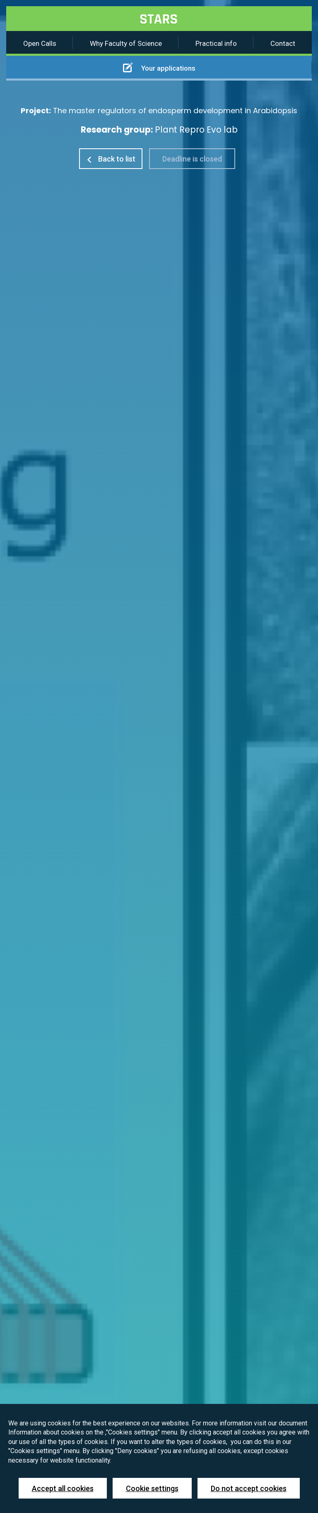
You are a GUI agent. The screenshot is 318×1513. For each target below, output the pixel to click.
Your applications (159, 67)
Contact (282, 43)
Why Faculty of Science (126, 43)
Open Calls (39, 43)
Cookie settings (152, 1488)
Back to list (110, 159)
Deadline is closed (192, 159)
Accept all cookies (63, 1488)
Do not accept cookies (249, 1488)
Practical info (216, 43)
